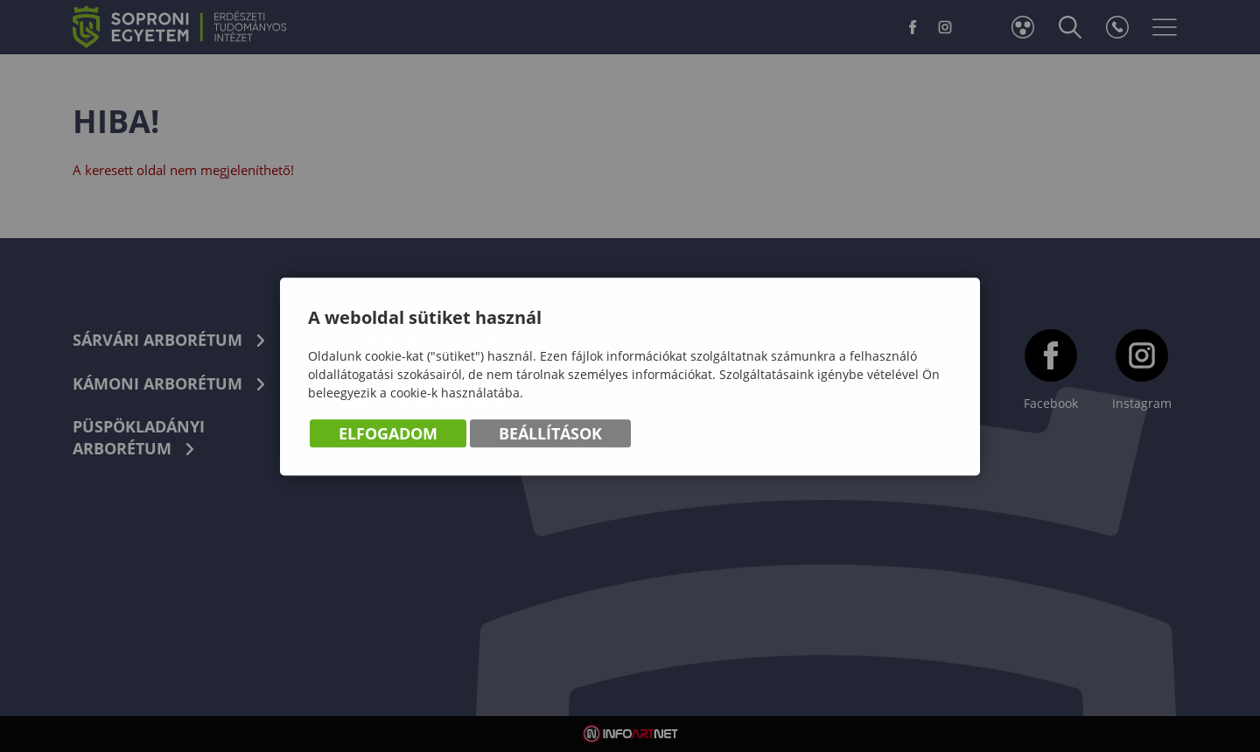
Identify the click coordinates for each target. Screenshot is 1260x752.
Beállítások (550, 434)
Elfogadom (388, 434)
